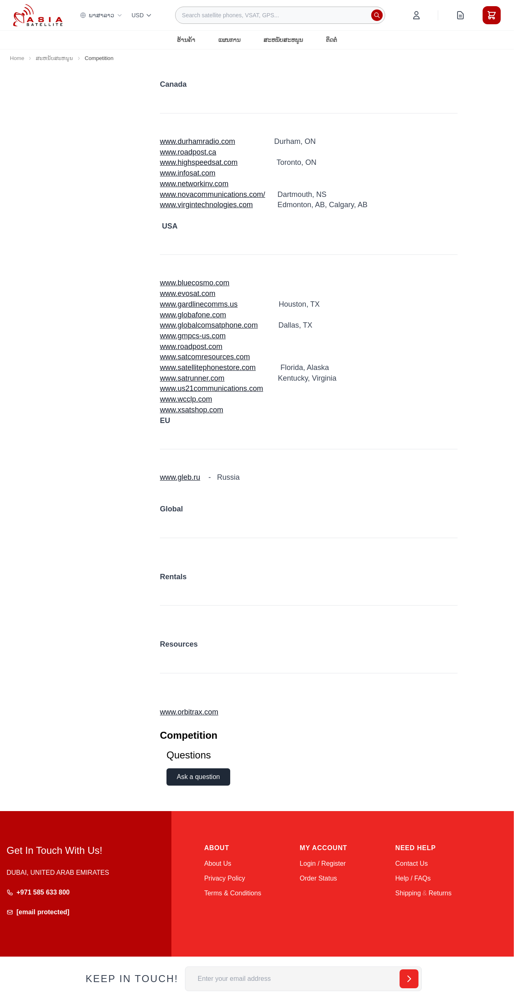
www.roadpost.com (191, 346)
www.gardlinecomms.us (199, 304)
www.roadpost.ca (188, 152)
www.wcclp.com (186, 399)
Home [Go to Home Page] (17, 58)
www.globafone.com (193, 315)
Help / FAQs (413, 878)
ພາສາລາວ (101, 15)
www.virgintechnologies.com (206, 205)
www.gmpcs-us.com (193, 336)
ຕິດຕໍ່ (331, 40)
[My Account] (416, 15)
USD (142, 15)
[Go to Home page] (37, 15)
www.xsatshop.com (191, 410)
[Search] (377, 15)
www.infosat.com (187, 173)
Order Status (318, 878)
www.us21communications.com (211, 388)
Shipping (408, 893)
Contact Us (411, 863)
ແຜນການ (229, 40)
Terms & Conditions (232, 893)
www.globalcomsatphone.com (209, 325)
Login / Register (323, 863)
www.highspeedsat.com (199, 162)
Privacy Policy (224, 878)
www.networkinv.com (194, 184)
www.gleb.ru (180, 477)
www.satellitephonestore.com (208, 367)
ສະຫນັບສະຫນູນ (283, 40)
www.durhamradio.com (197, 141)
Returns (439, 893)
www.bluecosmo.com (194, 283)
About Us (217, 863)
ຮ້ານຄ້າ (186, 40)
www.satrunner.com (192, 378)
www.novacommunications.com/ (212, 194)
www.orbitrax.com (189, 712)
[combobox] (280, 15)
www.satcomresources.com (205, 357)
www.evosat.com (187, 293)
